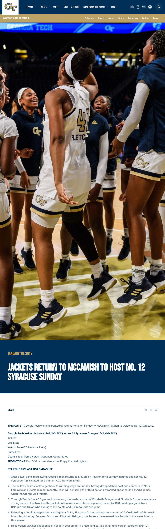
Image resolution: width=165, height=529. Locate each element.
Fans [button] (57, 8)
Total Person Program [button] (97, 8)
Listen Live (14, 455)
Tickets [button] (44, 8)
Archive (145, 21)
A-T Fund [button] (79, 8)
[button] (159, 8)
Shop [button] (69, 8)
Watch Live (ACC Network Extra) (27, 450)
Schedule (89, 21)
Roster (101, 21)
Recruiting (133, 21)
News (111, 21)
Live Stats (13, 445)
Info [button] (118, 8)
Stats (121, 21)
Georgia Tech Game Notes (23, 459)
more (156, 21)
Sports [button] (30, 8)
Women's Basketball (15, 21)
